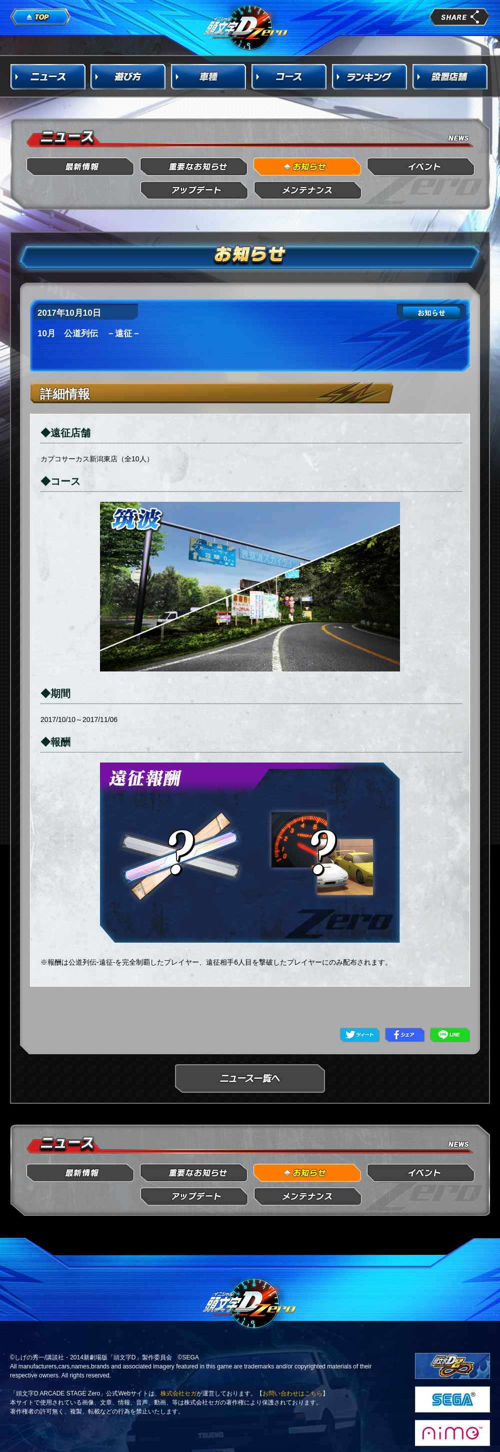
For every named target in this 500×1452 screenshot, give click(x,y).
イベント (421, 167)
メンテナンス (308, 190)
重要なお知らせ (194, 167)
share (459, 17)
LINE (450, 1035)
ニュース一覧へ (250, 1078)
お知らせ (308, 167)
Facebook (405, 1035)
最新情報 (80, 167)
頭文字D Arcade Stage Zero (246, 27)
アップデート (194, 190)
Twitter (360, 1035)
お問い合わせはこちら (292, 1393)
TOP (40, 18)
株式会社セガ (178, 1393)
